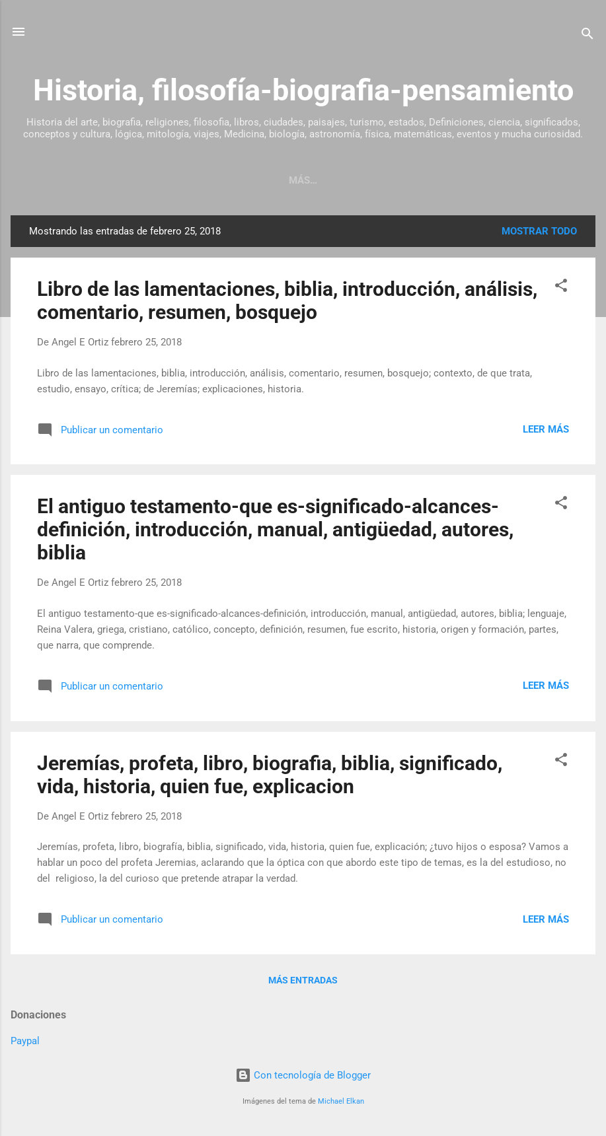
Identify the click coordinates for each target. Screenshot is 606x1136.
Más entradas (303, 980)
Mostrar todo (539, 231)
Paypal (25, 1041)
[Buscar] (587, 36)
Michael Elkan (341, 1101)
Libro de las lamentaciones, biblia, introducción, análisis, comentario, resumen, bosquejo (287, 300)
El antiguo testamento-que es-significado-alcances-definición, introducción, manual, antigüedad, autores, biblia (275, 529)
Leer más (546, 429)
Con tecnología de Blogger (303, 1075)
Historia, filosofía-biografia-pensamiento (303, 90)
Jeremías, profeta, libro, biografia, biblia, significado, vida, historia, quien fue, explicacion (269, 775)
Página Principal (218, 180)
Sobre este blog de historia (359, 180)
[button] (561, 287)
